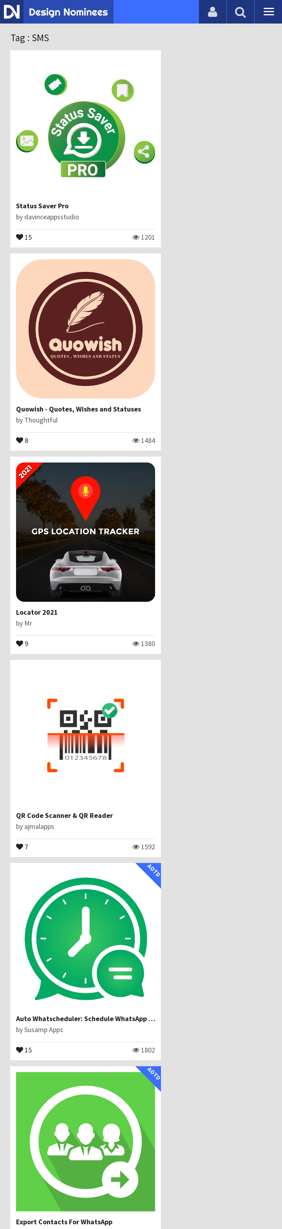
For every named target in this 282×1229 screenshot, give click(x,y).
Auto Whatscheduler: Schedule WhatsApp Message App (102, 542)
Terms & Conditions (190, 1183)
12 (157, 932)
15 (24, 214)
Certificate (136, 1183)
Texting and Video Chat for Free (66, 901)
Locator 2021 (37, 362)
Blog (69, 1183)
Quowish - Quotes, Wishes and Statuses (212, 183)
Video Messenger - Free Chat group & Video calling (95, 1081)
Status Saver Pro (42, 183)
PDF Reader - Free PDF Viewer (62, 721)
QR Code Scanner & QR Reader (198, 362)
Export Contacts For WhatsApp (198, 542)
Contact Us (98, 1183)
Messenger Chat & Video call (194, 721)
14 (24, 753)
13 (157, 573)
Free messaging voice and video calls (208, 901)
